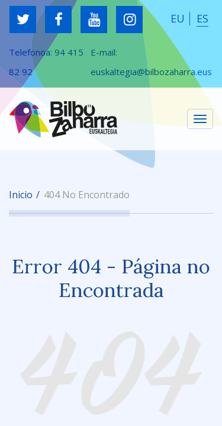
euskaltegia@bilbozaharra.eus (151, 72)
